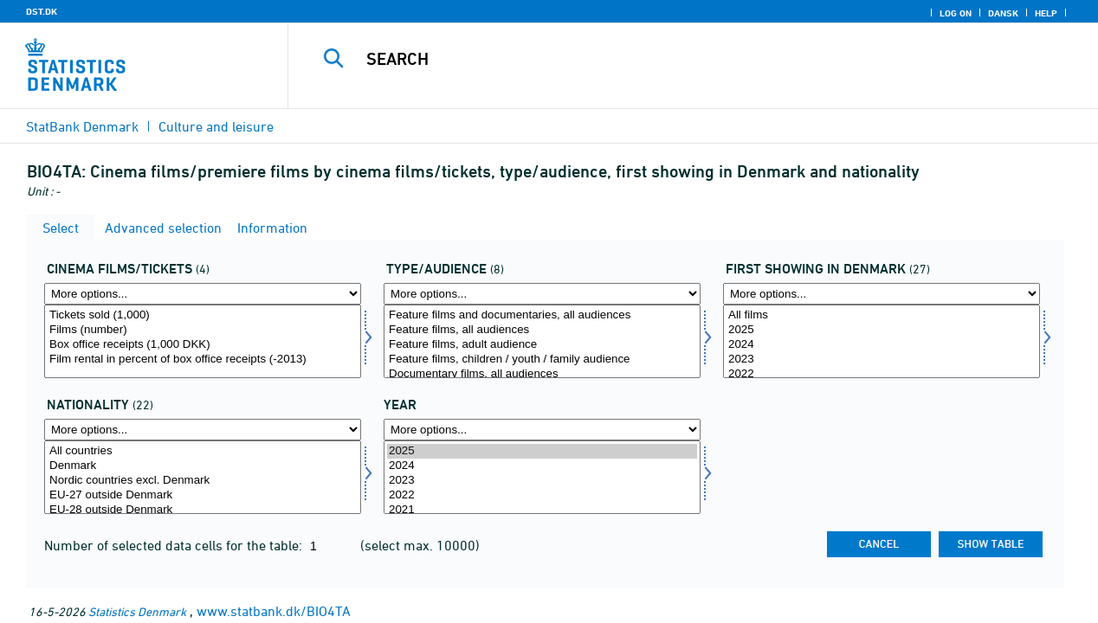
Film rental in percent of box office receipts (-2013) (203, 359)
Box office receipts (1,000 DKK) (203, 344)
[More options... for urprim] (881, 294)
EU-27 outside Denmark (203, 495)
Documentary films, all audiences (542, 374)
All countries (203, 451)
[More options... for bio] (202, 294)
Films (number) (203, 330)
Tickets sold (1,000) (203, 315)
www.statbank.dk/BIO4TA (274, 611)
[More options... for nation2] (202, 429)
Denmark (203, 466)
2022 (882, 374)
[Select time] (542, 477)
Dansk (1003, 13)
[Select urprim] (881, 341)
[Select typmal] (542, 341)
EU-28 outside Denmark (203, 510)
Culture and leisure (216, 126)
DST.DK (41, 11)
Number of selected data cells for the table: (175, 545)
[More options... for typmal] (542, 294)
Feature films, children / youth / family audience (542, 359)
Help (1046, 13)
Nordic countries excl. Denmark (203, 480)
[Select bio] (202, 341)
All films (882, 315)
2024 (882, 344)
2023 (882, 359)
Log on (956, 13)
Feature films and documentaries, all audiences (542, 315)
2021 (542, 510)
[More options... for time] (542, 429)
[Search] (679, 59)
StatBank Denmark (82, 126)
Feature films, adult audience (542, 344)
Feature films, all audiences (542, 330)
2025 (882, 330)
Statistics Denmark (137, 611)
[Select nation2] (202, 477)
